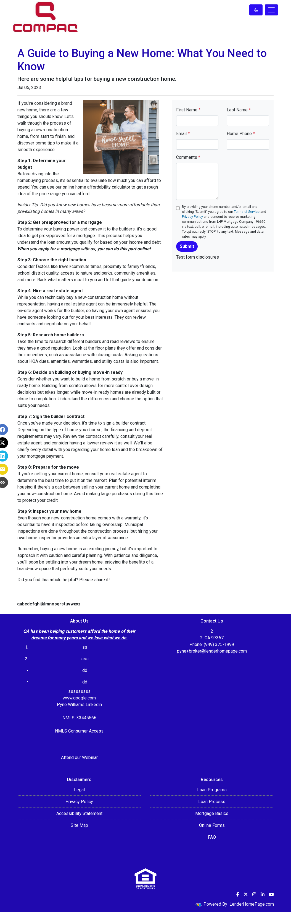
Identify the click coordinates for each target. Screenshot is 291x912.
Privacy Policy (192, 217)
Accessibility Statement (79, 813)
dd (84, 682)
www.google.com (79, 698)
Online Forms (212, 825)
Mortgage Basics (211, 813)
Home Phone (241, 133)
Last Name (239, 109)
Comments (188, 157)
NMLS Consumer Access (79, 731)
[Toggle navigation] (271, 9)
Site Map (79, 825)
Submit (187, 246)
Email (183, 133)
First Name (188, 109)
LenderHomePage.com (251, 904)
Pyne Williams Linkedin (79, 704)
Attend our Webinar (79, 757)
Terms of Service (247, 212)
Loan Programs (212, 789)
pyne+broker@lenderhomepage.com (212, 651)
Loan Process (211, 801)
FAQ (212, 837)
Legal (79, 789)
